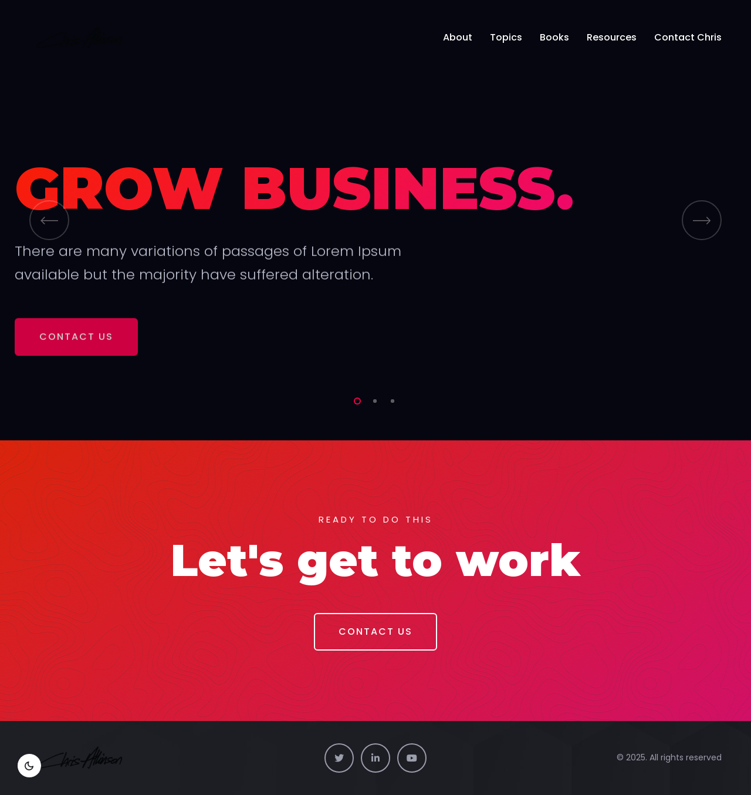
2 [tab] (372, 399)
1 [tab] (355, 399)
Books (554, 37)
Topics (506, 37)
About (457, 37)
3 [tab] (390, 399)
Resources (612, 37)
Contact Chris (688, 37)
